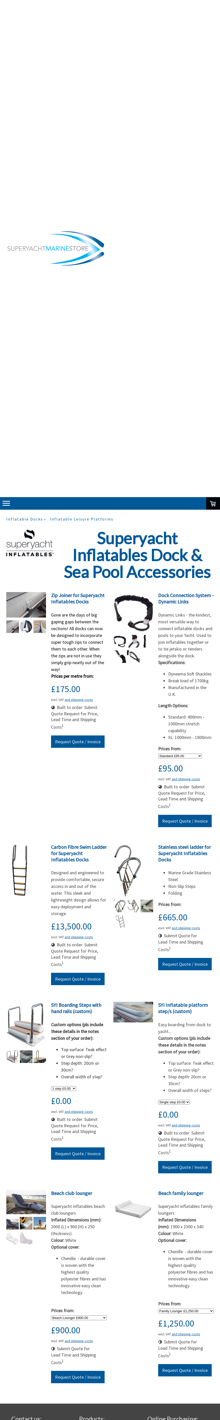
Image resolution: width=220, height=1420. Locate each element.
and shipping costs (79, 699)
